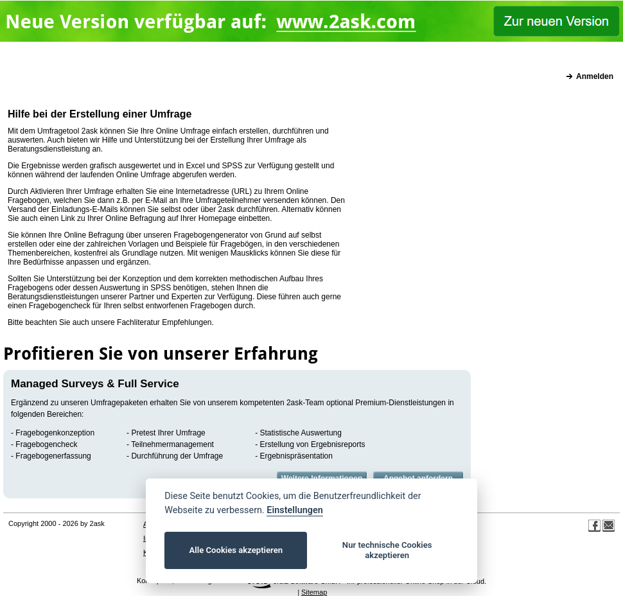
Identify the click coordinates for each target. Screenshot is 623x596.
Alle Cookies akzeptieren (236, 550)
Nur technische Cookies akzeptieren (387, 550)
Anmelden (594, 76)
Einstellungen (294, 510)
